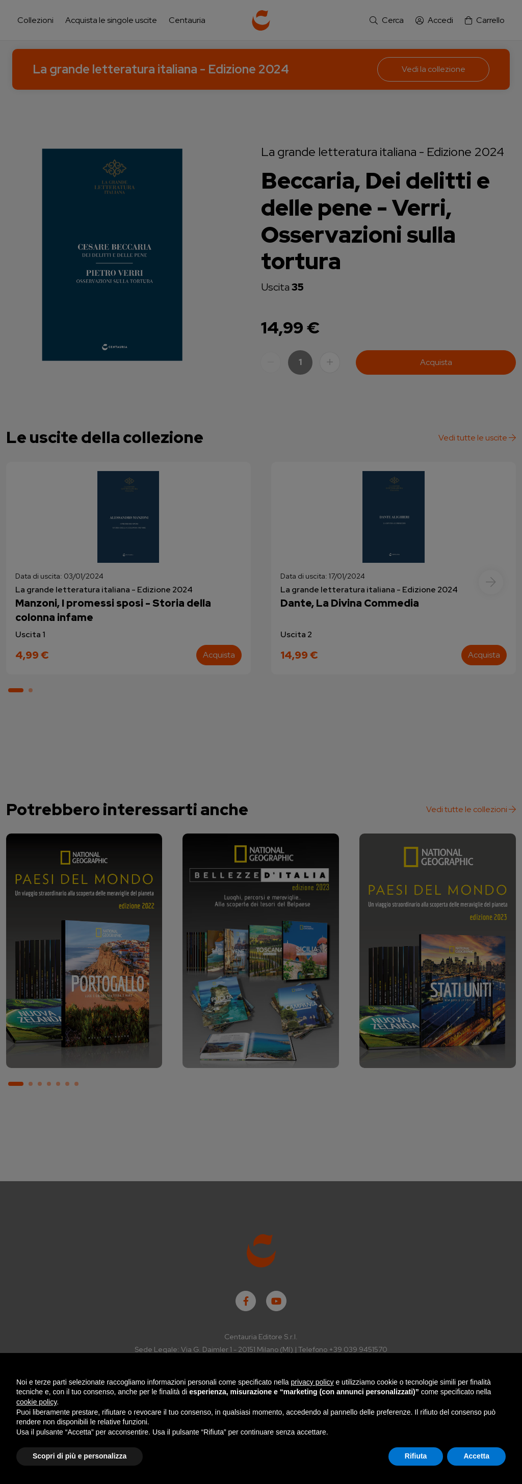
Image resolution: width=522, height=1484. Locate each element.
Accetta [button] (476, 1456)
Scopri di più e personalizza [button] (79, 1456)
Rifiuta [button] (416, 1456)
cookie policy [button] (36, 1402)
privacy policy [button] (312, 1382)
